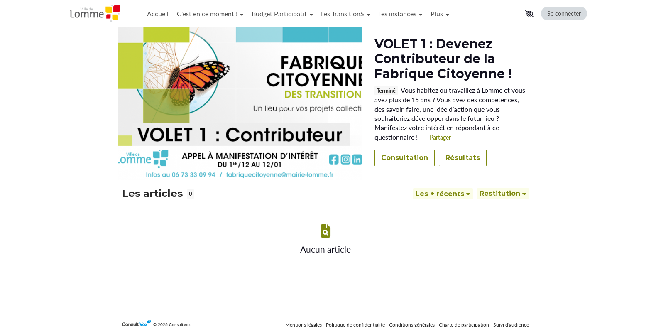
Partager (440, 137)
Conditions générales (412, 325)
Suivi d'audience (511, 325)
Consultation (404, 158)
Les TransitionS (345, 13)
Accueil (158, 13)
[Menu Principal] (332, 13)
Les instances (400, 13)
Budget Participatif (282, 13)
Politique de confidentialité (355, 325)
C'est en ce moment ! (210, 13)
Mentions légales (303, 325)
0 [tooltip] (190, 193)
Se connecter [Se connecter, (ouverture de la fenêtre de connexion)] (564, 13)
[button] (529, 13)
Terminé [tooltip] (386, 90)
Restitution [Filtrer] (503, 193)
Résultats (462, 158)
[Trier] (443, 193)
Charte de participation (464, 325)
